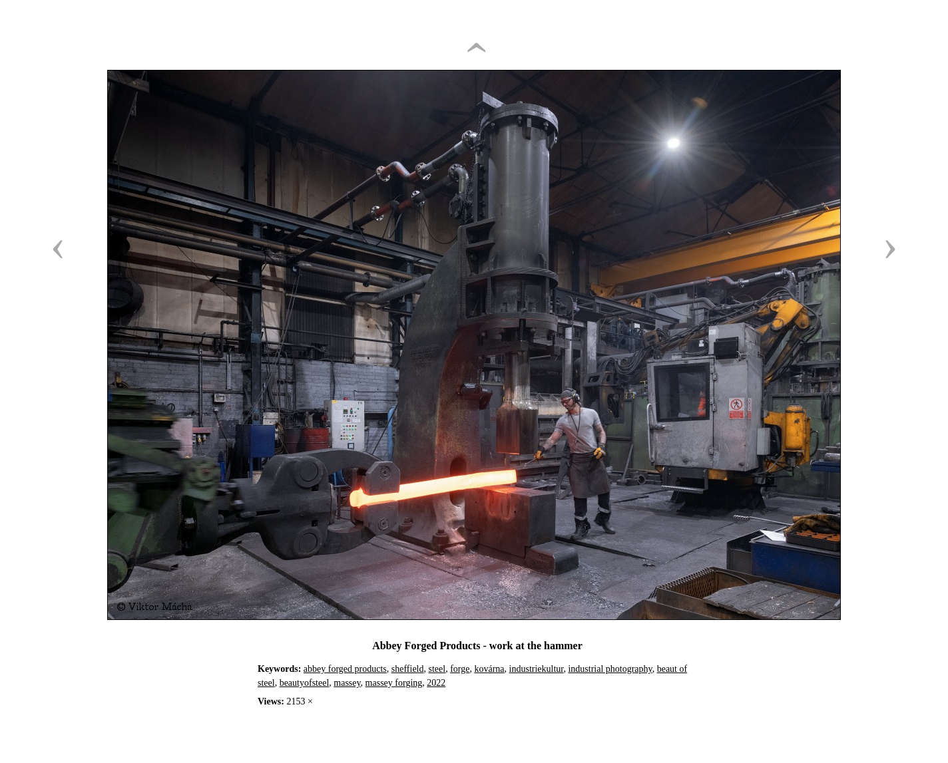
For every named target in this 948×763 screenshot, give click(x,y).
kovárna (489, 669)
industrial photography (610, 669)
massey (347, 683)
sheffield (407, 669)
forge (459, 669)
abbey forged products (345, 669)
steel (437, 669)
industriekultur (536, 669)
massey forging (394, 683)
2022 (436, 683)
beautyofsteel (305, 683)
